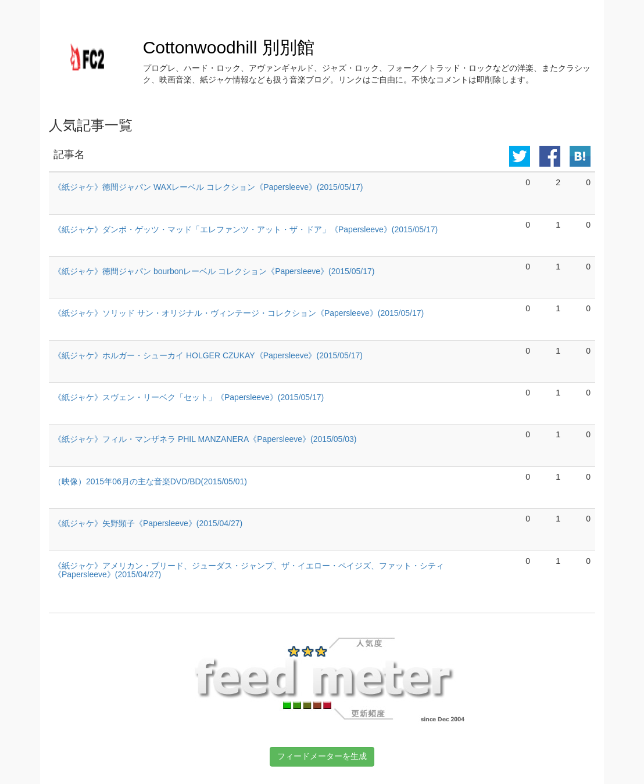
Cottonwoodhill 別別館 (228, 47)
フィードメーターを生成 (322, 756)
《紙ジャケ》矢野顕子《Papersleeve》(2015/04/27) (147, 523)
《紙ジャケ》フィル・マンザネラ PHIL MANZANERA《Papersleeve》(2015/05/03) (205, 439)
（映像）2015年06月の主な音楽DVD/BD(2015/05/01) (150, 481)
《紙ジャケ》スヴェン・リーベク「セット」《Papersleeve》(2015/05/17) (188, 397)
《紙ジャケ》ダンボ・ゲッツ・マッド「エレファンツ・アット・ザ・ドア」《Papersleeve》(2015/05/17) (245, 229)
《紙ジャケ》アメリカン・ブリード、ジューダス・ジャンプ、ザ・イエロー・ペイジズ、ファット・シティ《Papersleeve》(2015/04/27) (248, 570)
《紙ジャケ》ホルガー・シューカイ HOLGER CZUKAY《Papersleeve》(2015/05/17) (208, 355)
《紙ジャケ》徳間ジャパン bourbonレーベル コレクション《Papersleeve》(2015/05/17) (213, 271)
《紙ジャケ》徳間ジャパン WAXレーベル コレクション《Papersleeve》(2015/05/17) (208, 187)
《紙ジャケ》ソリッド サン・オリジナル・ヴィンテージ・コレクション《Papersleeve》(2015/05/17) (238, 313)
